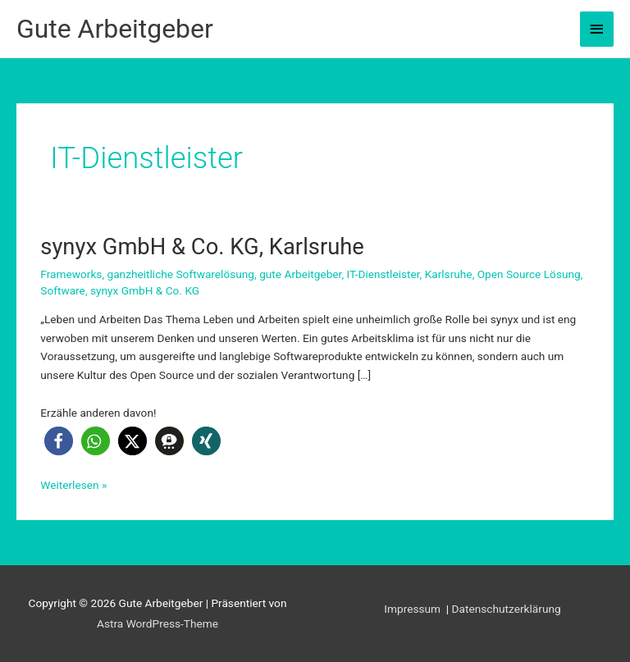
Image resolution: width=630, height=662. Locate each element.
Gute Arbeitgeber (114, 28)
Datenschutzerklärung (506, 608)
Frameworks (71, 274)
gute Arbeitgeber (300, 274)
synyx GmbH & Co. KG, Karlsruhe (202, 247)
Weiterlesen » (73, 485)
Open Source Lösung (529, 274)
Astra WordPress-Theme (157, 623)
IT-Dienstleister (383, 274)
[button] (58, 441)
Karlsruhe (448, 274)
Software (62, 290)
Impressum (413, 608)
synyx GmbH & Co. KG (144, 290)
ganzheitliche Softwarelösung (180, 274)
